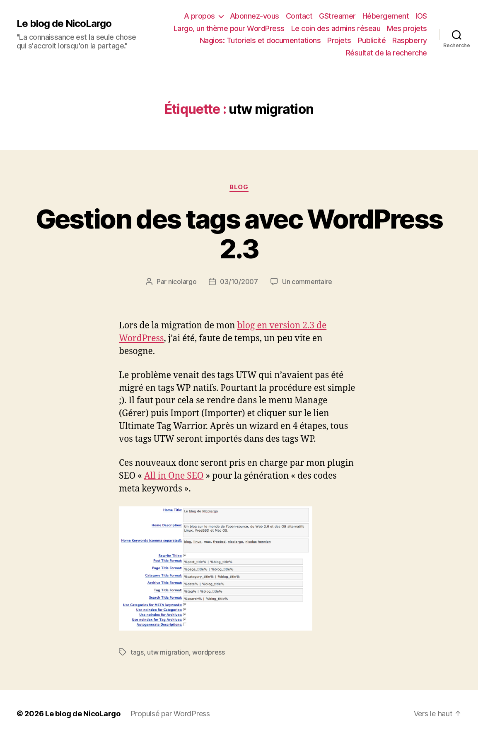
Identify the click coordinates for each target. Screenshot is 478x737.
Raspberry (409, 40)
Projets (339, 40)
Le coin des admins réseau (336, 28)
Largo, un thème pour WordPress (229, 28)
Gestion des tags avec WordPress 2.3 (239, 234)
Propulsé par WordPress (170, 713)
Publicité (372, 40)
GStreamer (337, 16)
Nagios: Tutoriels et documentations (260, 40)
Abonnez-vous (254, 16)
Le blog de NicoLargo (64, 24)
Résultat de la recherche (386, 52)
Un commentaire (307, 281)
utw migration (168, 652)
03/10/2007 (239, 281)
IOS (421, 16)
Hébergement (385, 16)
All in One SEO (174, 476)
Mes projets (407, 28)
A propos (199, 16)
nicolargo (182, 281)
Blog (238, 187)
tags (137, 652)
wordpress (208, 652)
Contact (299, 16)
